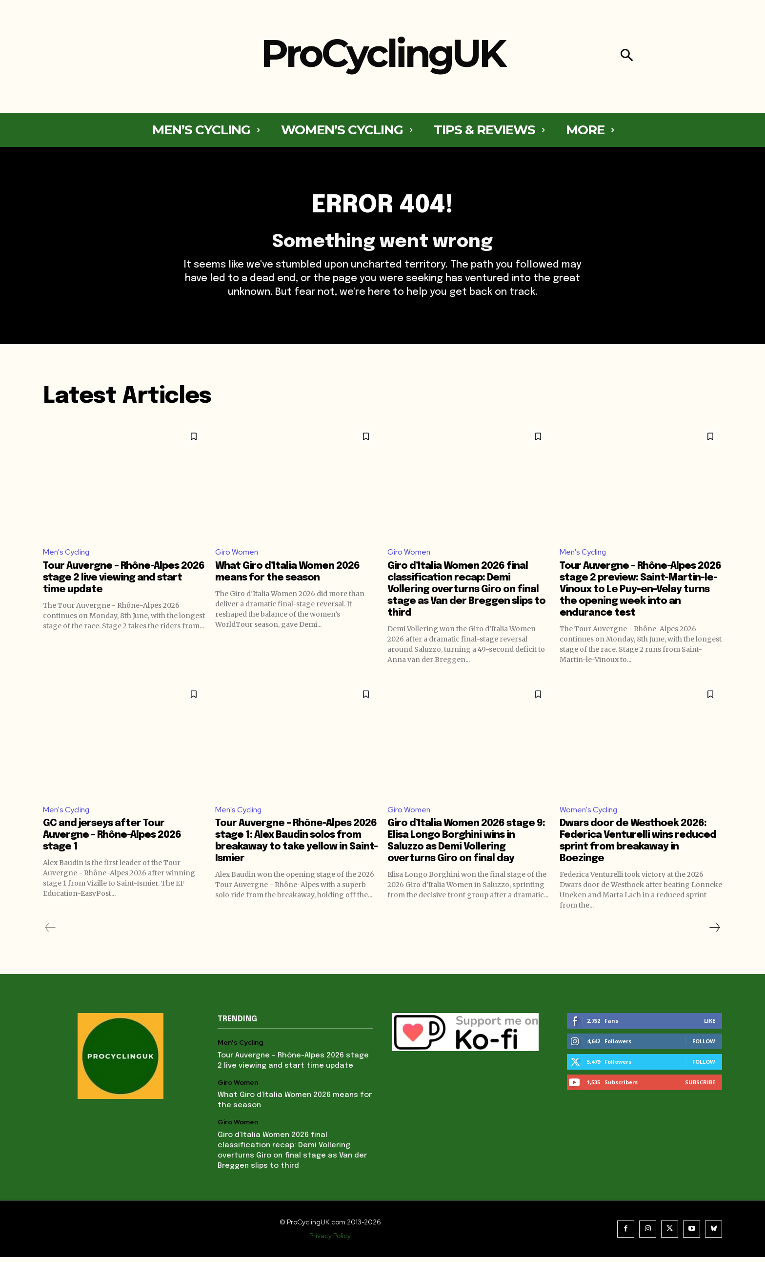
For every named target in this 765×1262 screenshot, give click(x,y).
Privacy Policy (330, 1240)
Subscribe (700, 1087)
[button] (626, 56)
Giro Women (236, 556)
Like (709, 1025)
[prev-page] (50, 932)
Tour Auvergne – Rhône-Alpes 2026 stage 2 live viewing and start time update (123, 582)
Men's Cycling (67, 556)
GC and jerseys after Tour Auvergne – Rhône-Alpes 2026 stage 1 (112, 840)
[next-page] (714, 932)
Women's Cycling (589, 814)
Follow (703, 1046)
